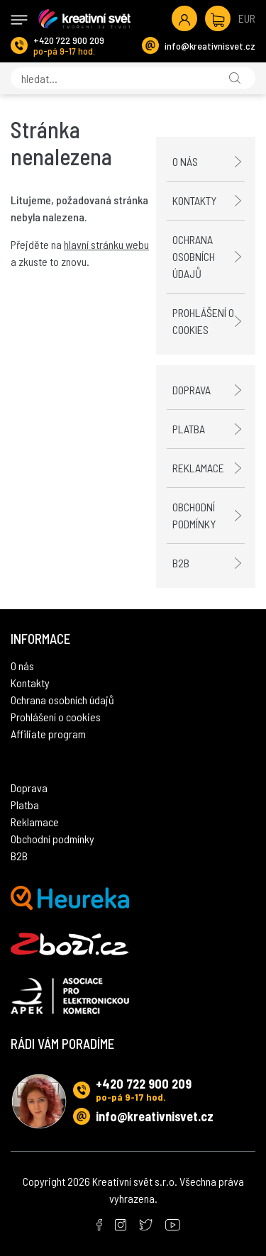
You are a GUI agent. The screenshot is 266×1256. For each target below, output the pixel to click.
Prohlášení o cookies (203, 321)
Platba (188, 428)
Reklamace (198, 467)
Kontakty (194, 200)
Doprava (191, 389)
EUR (246, 18)
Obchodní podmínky (194, 515)
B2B (180, 562)
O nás (185, 161)
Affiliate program (48, 733)
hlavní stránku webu (106, 244)
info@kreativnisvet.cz (210, 46)
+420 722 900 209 (68, 40)
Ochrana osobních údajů (193, 256)
